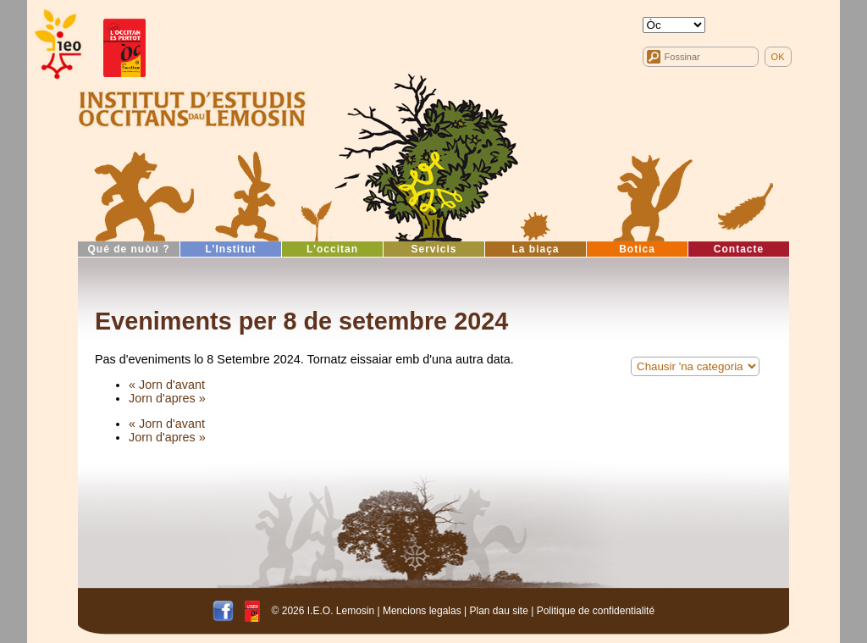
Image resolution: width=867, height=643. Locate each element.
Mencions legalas (422, 610)
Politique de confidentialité (595, 610)
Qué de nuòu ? (129, 249)
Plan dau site (498, 610)
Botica (637, 249)
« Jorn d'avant (167, 384)
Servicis (433, 249)
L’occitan (332, 249)
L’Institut (231, 249)
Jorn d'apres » (167, 398)
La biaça (535, 249)
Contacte (739, 249)
